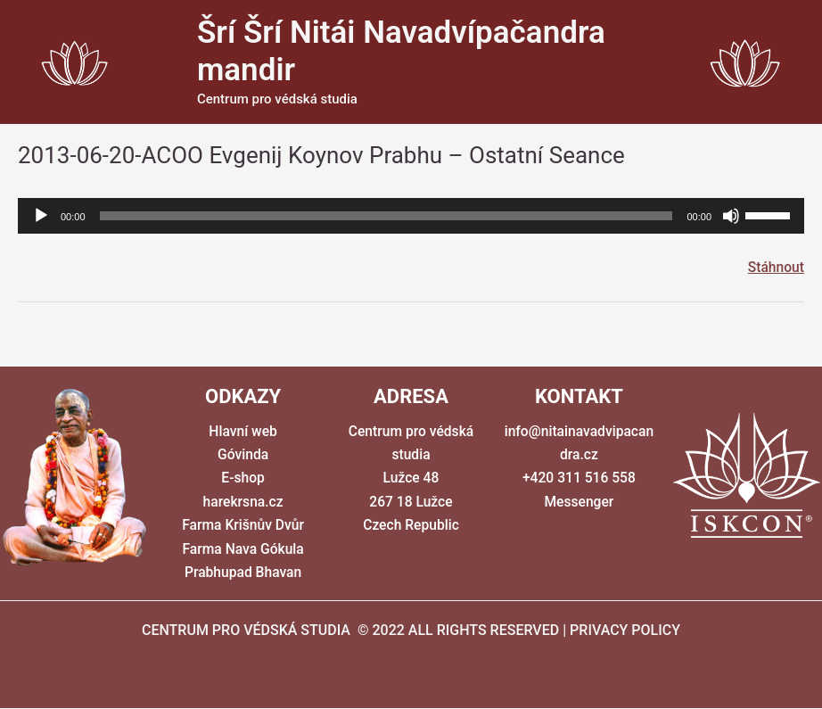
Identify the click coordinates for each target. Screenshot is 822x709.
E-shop (243, 478)
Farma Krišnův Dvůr (243, 525)
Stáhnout (775, 267)
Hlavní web (242, 431)
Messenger (578, 502)
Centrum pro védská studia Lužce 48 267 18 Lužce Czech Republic (411, 478)
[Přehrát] (41, 216)
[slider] (386, 215)
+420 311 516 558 (579, 478)
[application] (411, 216)
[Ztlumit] (731, 216)
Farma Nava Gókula (243, 548)
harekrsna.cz (242, 502)
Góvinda (242, 455)
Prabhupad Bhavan (242, 573)
